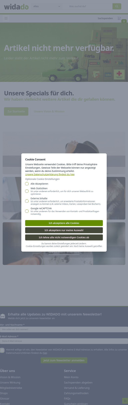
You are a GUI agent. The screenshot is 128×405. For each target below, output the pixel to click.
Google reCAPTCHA (67, 211)
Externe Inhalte (67, 201)
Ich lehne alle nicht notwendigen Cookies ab (64, 237)
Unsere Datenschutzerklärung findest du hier (49, 174)
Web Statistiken (67, 191)
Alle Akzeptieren (39, 183)
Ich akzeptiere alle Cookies (64, 223)
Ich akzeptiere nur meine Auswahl (64, 230)
